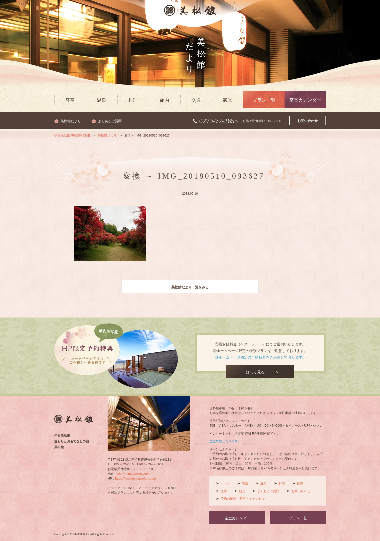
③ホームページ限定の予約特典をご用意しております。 (260, 357)
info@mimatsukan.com (133, 473)
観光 (227, 100)
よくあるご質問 (110, 121)
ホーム (225, 483)
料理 (133, 100)
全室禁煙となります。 (225, 441)
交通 (196, 100)
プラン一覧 (264, 100)
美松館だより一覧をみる (190, 287)
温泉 (101, 100)
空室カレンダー (305, 100)
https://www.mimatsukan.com (135, 478)
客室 (70, 100)
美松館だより (71, 121)
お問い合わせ (307, 121)
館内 (164, 100)
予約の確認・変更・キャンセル (243, 498)
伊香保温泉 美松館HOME (72, 135)
